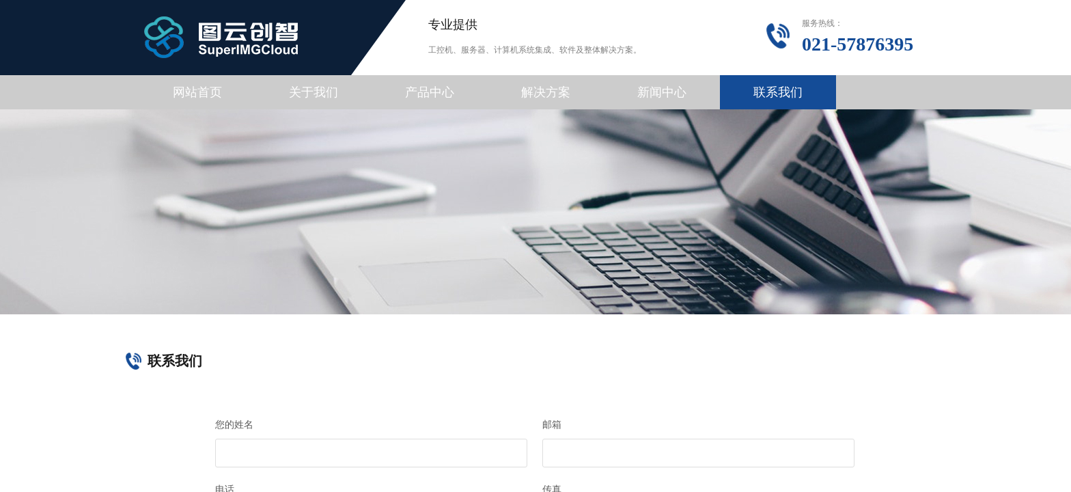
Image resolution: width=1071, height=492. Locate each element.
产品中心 (429, 92)
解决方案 (545, 92)
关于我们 (313, 92)
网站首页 (197, 92)
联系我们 (778, 92)
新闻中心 (661, 92)
